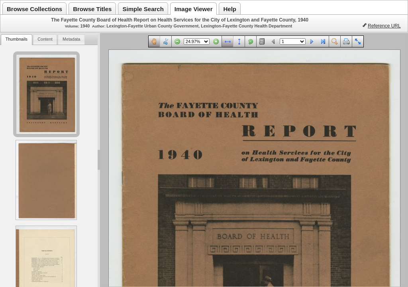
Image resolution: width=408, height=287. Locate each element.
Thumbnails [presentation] (16, 39)
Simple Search (142, 9)
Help (229, 9)
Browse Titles (92, 9)
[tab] (16, 39)
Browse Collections (34, 9)
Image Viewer (194, 9)
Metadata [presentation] (71, 39)
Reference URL (384, 26)
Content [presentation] (44, 39)
